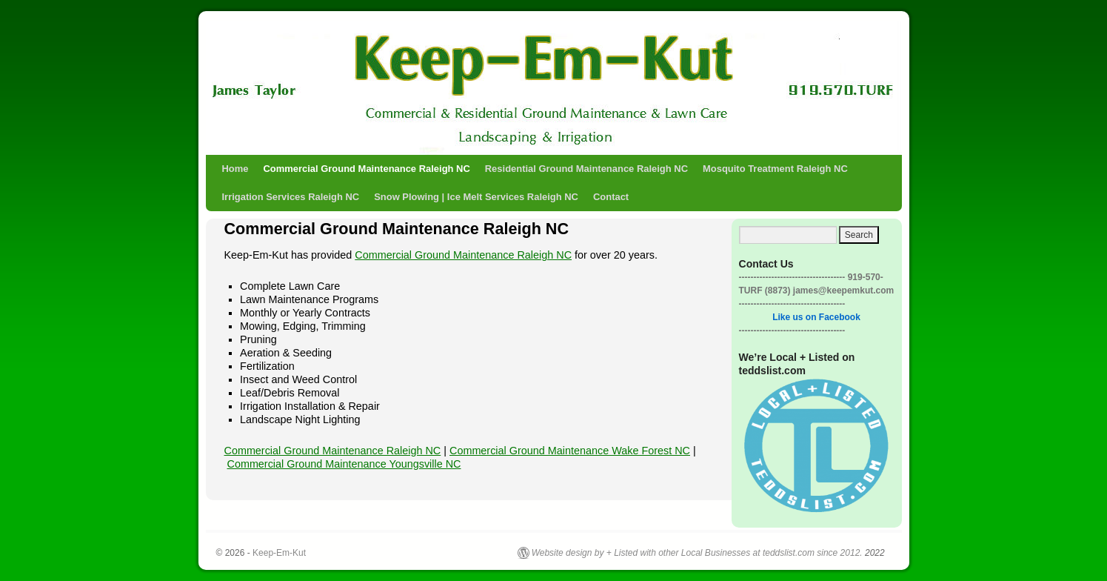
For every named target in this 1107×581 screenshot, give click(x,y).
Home (235, 168)
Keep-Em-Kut (322, 71)
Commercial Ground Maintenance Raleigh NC (367, 168)
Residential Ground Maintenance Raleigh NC (586, 168)
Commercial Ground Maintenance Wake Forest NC (569, 450)
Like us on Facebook (816, 317)
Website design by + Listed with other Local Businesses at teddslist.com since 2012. (697, 553)
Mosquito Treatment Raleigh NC (775, 168)
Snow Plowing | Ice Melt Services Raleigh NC (476, 196)
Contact (611, 196)
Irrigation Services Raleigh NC (291, 196)
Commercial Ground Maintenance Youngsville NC (344, 464)
